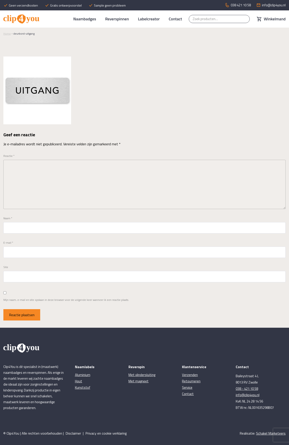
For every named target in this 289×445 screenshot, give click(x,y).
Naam (7, 218)
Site (5, 267)
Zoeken (244, 19)
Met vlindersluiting (141, 374)
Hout (78, 381)
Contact (175, 19)
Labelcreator (149, 19)
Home (7, 33)
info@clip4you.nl (247, 395)
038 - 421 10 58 (247, 388)
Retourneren (191, 381)
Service (187, 387)
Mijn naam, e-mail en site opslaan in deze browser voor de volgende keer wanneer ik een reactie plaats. (66, 300)
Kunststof (82, 387)
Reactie (8, 156)
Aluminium (82, 374)
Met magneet (138, 381)
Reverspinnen (117, 19)
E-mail (8, 243)
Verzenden (190, 374)
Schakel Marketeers (271, 433)
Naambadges (84, 19)
